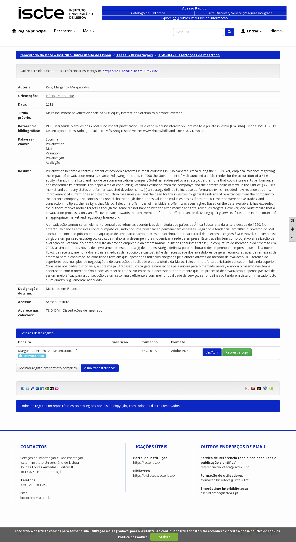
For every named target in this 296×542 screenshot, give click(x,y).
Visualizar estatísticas (100, 368)
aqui (176, 18)
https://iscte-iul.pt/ (146, 462)
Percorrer (64, 30)
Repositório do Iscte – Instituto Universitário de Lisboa (65, 55)
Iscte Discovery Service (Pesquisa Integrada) (240, 13)
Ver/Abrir (212, 352)
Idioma (277, 30)
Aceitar (164, 537)
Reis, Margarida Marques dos (68, 87)
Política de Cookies (132, 537)
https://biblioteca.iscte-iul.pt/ (154, 475)
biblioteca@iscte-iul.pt (36, 497)
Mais (89, 30)
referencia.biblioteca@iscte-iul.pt (225, 467)
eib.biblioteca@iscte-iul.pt (219, 493)
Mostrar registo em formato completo (48, 368)
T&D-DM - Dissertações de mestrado (189, 55)
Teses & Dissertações (134, 55)
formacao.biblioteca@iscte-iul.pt (225, 480)
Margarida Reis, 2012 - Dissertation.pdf (47, 350)
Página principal (29, 31)
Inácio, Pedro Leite (60, 96)
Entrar (251, 31)
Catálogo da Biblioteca (148, 13)
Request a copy (237, 352)
